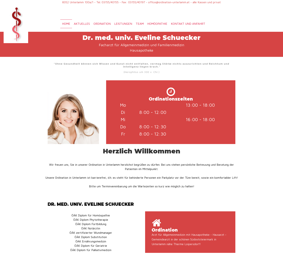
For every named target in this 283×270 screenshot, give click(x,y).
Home (66, 23)
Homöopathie (157, 23)
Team (140, 23)
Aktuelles (82, 23)
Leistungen (123, 23)
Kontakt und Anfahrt (188, 23)
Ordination (102, 23)
